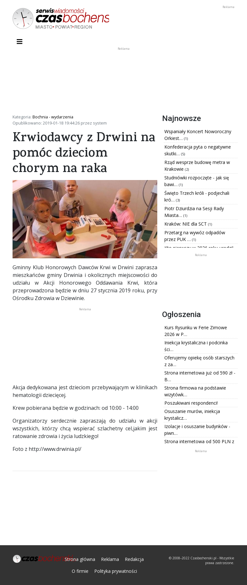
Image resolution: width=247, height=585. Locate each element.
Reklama (110, 559)
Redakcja (134, 559)
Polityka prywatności (115, 571)
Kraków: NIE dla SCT (186, 224)
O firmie (80, 571)
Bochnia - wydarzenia (52, 117)
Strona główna (80, 559)
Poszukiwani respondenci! (191, 403)
